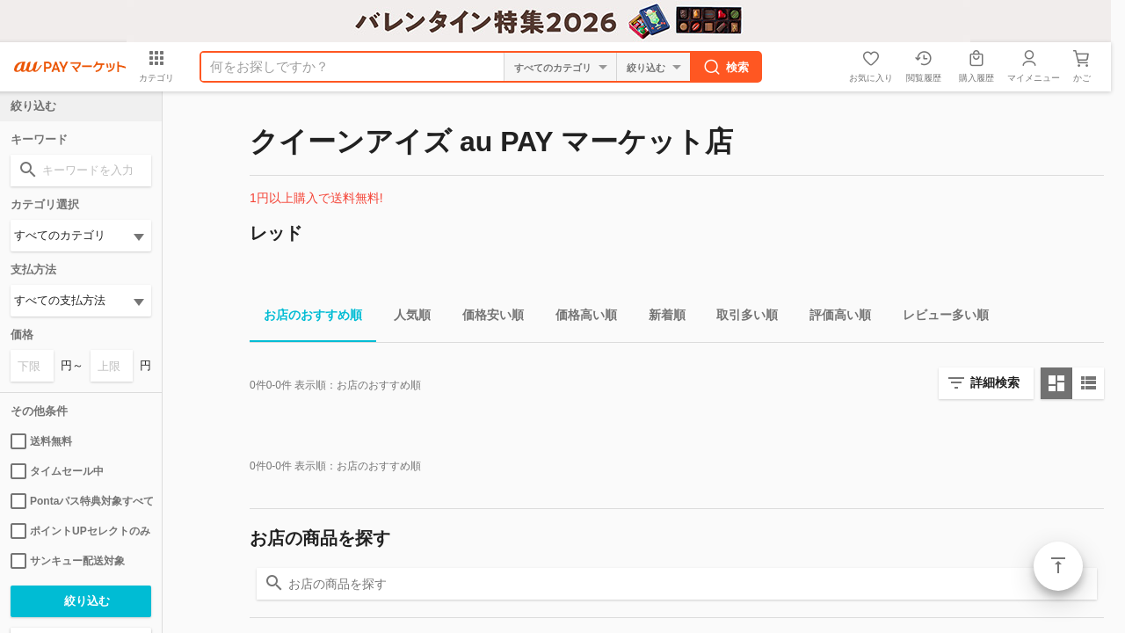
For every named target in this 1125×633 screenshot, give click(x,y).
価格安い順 (486, 318)
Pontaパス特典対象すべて (81, 501)
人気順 (405, 318)
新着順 (660, 318)
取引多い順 (740, 318)
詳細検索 (995, 382)
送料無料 (41, 441)
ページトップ (1058, 566)
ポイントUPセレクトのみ (80, 531)
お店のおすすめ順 (306, 318)
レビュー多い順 (939, 318)
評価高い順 (833, 318)
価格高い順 (579, 318)
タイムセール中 (57, 471)
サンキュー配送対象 (68, 561)
